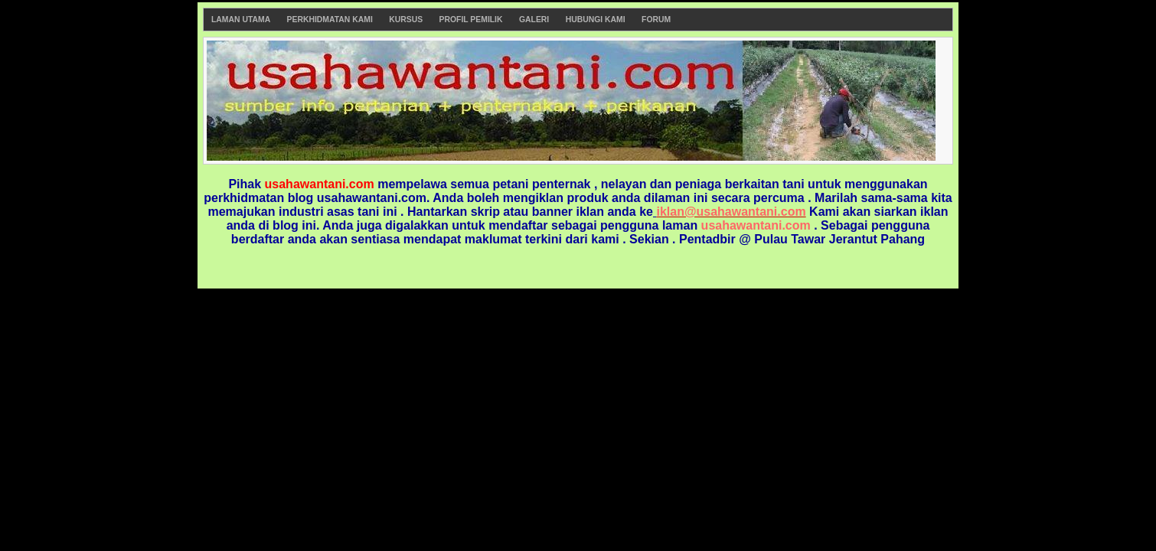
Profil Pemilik (471, 19)
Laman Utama (240, 19)
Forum (656, 19)
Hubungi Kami (595, 19)
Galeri (534, 19)
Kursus (406, 19)
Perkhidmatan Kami (330, 19)
